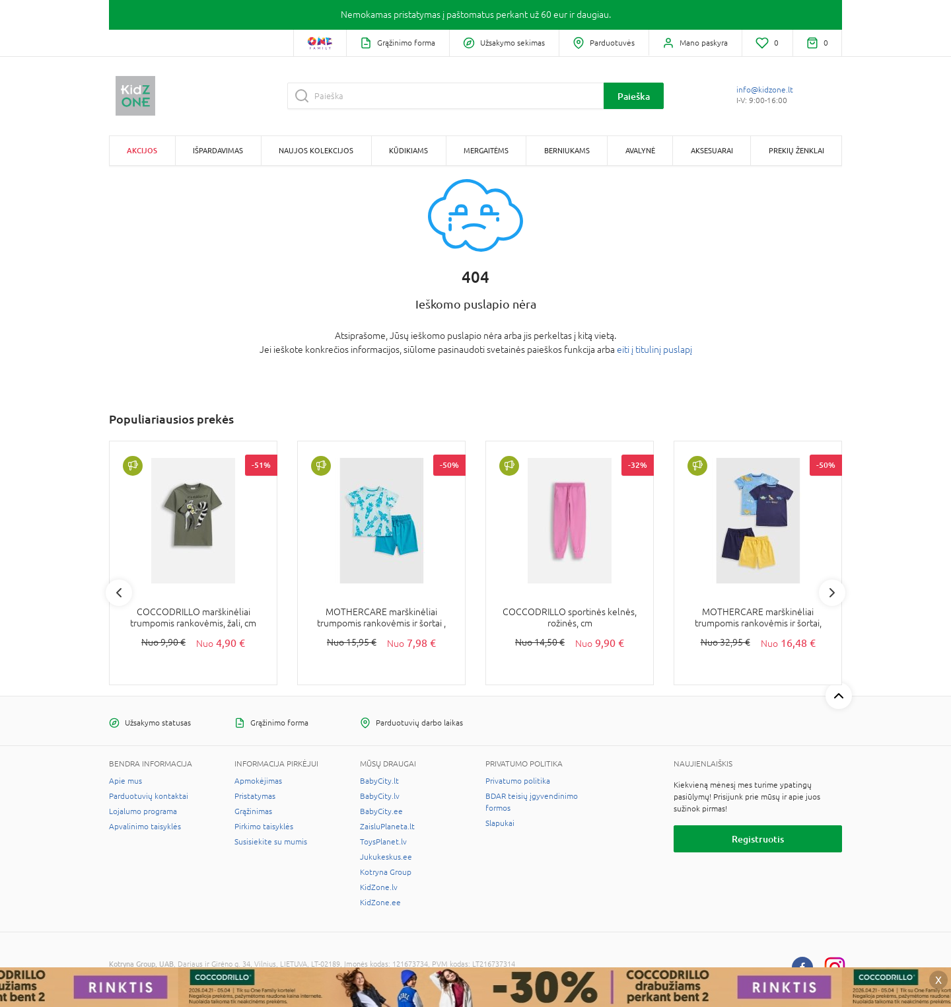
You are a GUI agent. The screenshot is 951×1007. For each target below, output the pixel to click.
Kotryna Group (385, 872)
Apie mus (125, 781)
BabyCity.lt (379, 781)
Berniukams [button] (567, 150)
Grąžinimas (253, 811)
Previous (119, 592)
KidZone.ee (380, 902)
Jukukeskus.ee (386, 857)
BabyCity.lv (380, 796)
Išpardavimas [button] (218, 150)
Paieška (633, 96)
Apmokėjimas (258, 781)
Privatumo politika (517, 781)
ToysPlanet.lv (383, 841)
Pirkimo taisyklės (263, 826)
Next (832, 592)
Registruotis (758, 838)
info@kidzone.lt (764, 89)
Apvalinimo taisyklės (145, 826)
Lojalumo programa (143, 811)
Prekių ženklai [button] (796, 150)
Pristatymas (254, 796)
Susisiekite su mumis (270, 841)
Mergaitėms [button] (486, 150)
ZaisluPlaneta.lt (387, 826)
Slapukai (499, 823)
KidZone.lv (379, 887)
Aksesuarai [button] (712, 150)
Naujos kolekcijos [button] (316, 150)
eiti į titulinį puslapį (654, 349)
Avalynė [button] (640, 150)
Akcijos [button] (142, 150)
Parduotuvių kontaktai (148, 796)
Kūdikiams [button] (408, 150)
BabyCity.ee (381, 811)
